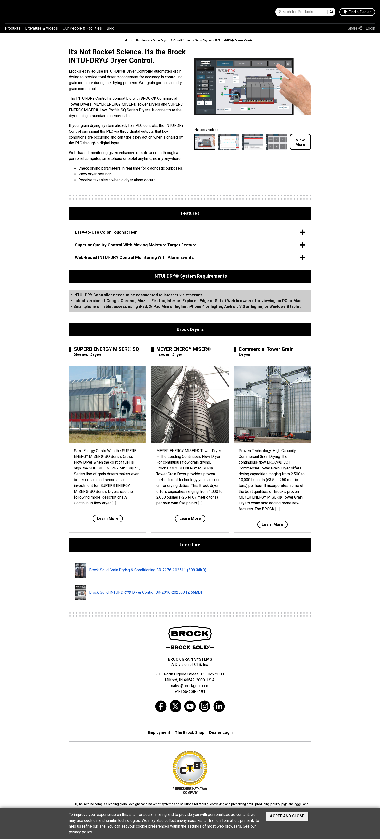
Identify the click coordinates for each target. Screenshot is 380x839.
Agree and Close (287, 816)
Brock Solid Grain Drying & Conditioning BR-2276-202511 (140, 570)
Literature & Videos (41, 28)
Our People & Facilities (82, 28)
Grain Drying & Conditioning (172, 40)
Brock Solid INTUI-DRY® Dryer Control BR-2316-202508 (138, 592)
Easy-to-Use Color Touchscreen (190, 232)
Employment (159, 732)
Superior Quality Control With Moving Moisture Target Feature (190, 245)
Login (370, 28)
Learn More (108, 518)
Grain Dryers (203, 40)
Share (355, 28)
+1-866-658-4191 (190, 691)
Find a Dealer (357, 12)
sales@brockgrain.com (190, 685)
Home (129, 40)
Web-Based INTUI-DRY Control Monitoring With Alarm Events (190, 257)
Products (12, 28)
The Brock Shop (189, 732)
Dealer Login (221, 732)
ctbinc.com (93, 804)
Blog (110, 28)
